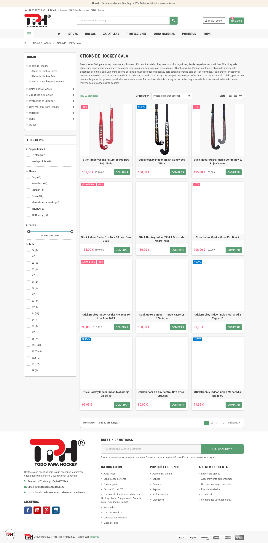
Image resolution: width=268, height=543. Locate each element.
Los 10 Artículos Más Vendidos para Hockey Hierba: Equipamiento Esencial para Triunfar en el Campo (121, 498)
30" (35, 275)
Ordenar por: (142, 95)
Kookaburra (40, 183)
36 (35, 339)
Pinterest (46, 510)
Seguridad (206, 494)
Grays (37, 177)
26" (35, 256)
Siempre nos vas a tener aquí (216, 499)
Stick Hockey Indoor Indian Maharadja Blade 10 (106, 394)
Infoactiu (94, 537)
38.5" (36, 358)
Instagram (56, 510)
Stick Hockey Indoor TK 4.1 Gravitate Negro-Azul (161, 239)
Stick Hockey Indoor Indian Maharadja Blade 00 (217, 394)
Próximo (234, 422)
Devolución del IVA (113, 489)
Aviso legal (109, 473)
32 (35, 288)
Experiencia (158, 499)
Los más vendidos (113, 512)
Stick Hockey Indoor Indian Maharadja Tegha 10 (217, 316)
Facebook (28, 510)
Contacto (97, 10)
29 (35, 370)
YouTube (37, 510)
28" (35, 263)
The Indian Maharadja (46, 202)
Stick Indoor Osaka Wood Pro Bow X (218, 237)
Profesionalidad (160, 494)
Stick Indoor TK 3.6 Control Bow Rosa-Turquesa (161, 394)
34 (36, 313)
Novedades (109, 507)
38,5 (36, 364)
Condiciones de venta (114, 478)
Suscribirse (222, 449)
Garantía (156, 484)
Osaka (38, 196)
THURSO (38, 209)
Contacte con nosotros (115, 517)
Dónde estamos (57, 10)
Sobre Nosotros (79, 10)
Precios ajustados (210, 489)
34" (35, 320)
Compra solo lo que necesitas (216, 484)
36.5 (37, 345)
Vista (222, 95)
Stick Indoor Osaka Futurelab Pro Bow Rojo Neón (106, 161)
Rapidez (156, 489)
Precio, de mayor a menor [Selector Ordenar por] (166, 95)
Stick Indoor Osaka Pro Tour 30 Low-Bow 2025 (106, 239)
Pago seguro (110, 484)
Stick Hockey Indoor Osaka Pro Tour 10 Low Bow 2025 (106, 316)
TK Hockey (40, 215)
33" (35, 307)
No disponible (41, 161)
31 (35, 282)
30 (35, 269)
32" (35, 294)
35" (35, 332)
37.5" (37, 351)
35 (35, 326)
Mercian (38, 190)
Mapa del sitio (110, 522)
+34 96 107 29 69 (34, 10)
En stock (39, 155)
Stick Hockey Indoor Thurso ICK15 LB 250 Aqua (162, 316)
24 (35, 250)
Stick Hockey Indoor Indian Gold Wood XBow (161, 161)
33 (35, 301)
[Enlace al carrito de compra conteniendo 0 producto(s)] (236, 20)
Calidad (156, 478)
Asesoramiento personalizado (216, 478)
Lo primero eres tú (210, 473)
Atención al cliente (162, 473)
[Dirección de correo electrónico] (151, 449)
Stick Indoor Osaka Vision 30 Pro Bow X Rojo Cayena (218, 161)
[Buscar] (126, 21)
